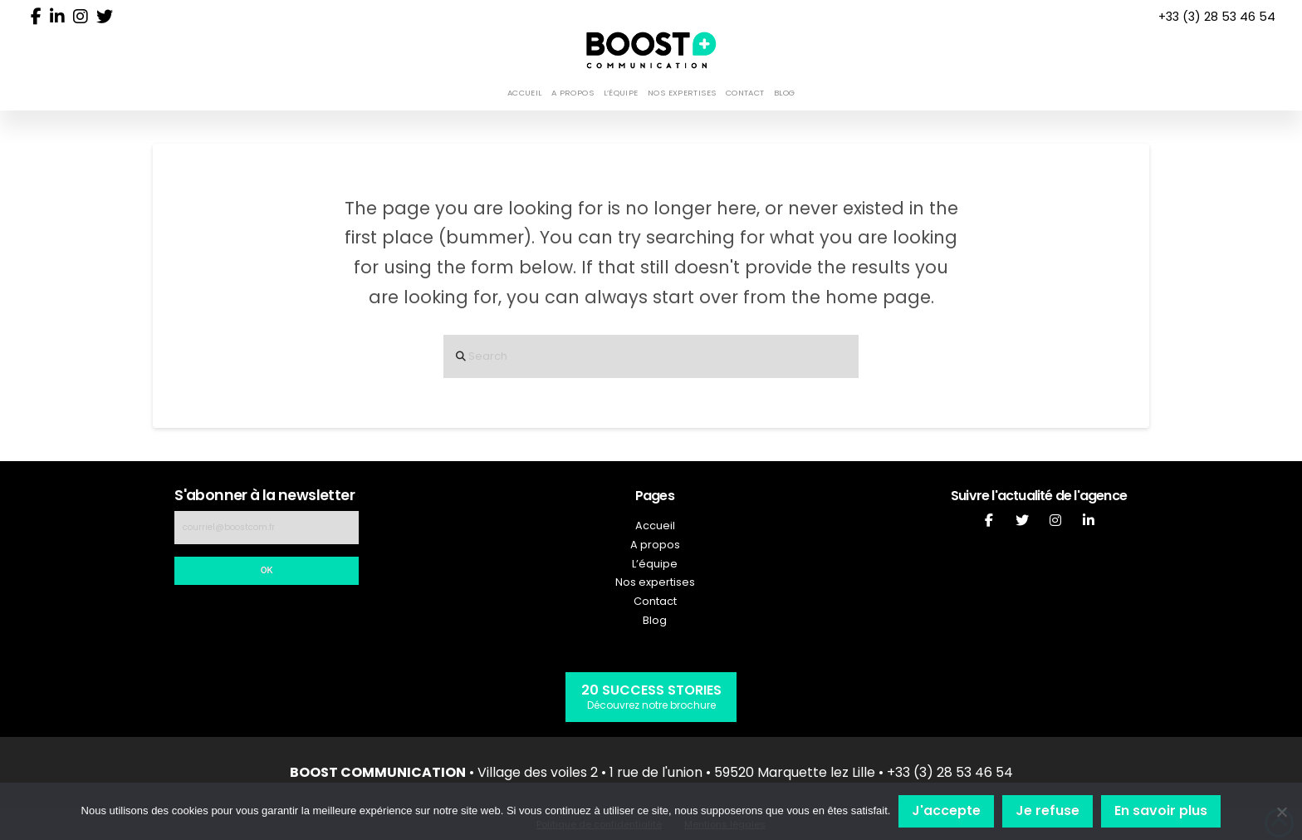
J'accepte (946, 810)
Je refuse (1047, 810)
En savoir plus (1160, 810)
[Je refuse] (1281, 811)
